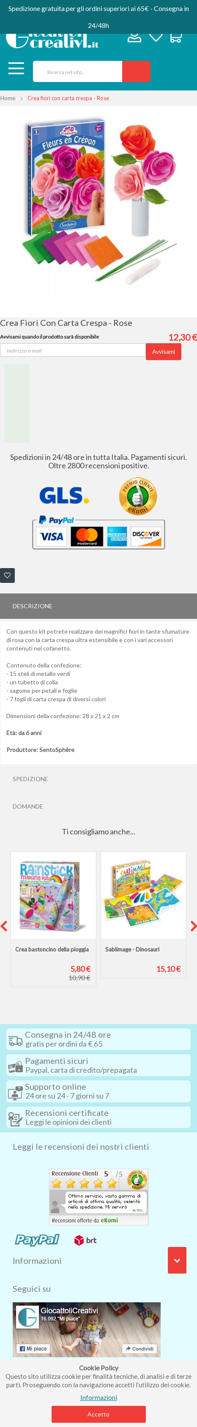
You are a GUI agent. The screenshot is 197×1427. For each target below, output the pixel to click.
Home (7, 98)
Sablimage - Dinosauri (132, 949)
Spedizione (30, 778)
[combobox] (74, 71)
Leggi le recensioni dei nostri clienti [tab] (81, 1146)
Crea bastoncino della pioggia (52, 949)
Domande (28, 806)
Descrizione (32, 606)
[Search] (136, 71)
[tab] (98, 606)
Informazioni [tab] (37, 1260)
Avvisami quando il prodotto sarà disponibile (49, 337)
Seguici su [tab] (32, 1288)
